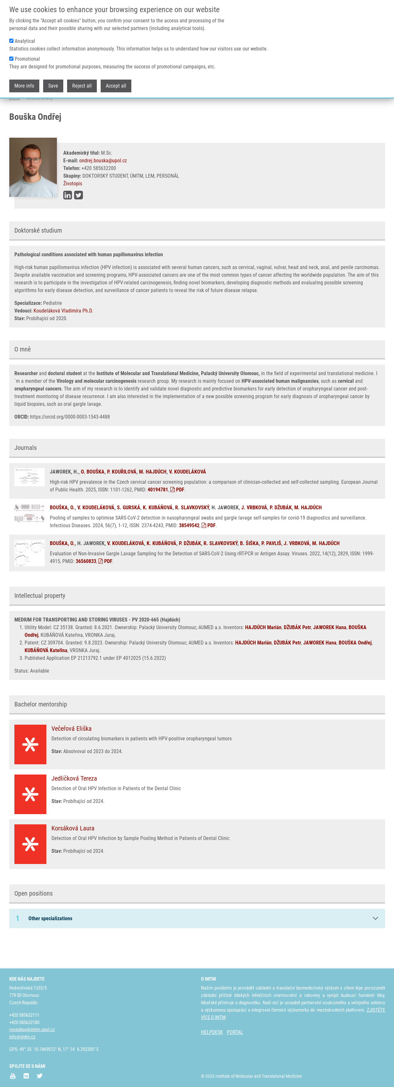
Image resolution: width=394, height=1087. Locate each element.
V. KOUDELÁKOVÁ (187, 497)
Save (53, 79)
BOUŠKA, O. (62, 533)
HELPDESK (212, 1032)
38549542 (189, 551)
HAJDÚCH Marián (263, 653)
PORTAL (235, 1032)
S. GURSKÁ (128, 533)
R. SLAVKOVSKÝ (192, 533)
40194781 (158, 515)
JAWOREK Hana (329, 653)
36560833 (86, 586)
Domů (14, 123)
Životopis (72, 209)
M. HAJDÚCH (152, 497)
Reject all (82, 79)
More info (24, 79)
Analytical (25, 34)
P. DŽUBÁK (281, 533)
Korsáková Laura (73, 853)
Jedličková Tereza (74, 803)
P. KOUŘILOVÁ (121, 497)
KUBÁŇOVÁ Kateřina (46, 676)
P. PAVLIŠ (271, 569)
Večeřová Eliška (71, 754)
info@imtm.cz (22, 1037)
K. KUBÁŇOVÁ (158, 533)
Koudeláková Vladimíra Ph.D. (63, 336)
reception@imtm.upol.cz (32, 1030)
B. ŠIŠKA (249, 569)
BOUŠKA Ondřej (355, 668)
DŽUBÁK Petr (297, 653)
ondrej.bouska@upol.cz (103, 186)
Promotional (27, 52)
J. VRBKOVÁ (254, 533)
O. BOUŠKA (92, 497)
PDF (177, 515)
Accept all (116, 79)
